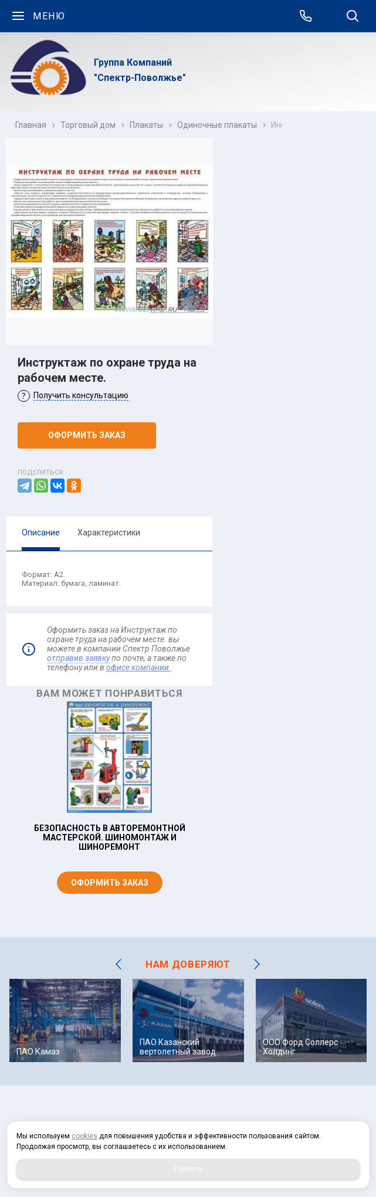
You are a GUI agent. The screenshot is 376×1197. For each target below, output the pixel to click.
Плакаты (146, 125)
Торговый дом (88, 125)
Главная (30, 125)
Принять (188, 1169)
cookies (84, 1136)
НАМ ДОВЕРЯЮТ (188, 964)
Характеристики (108, 532)
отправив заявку (78, 658)
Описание (41, 532)
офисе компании (138, 667)
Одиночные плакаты (217, 125)
